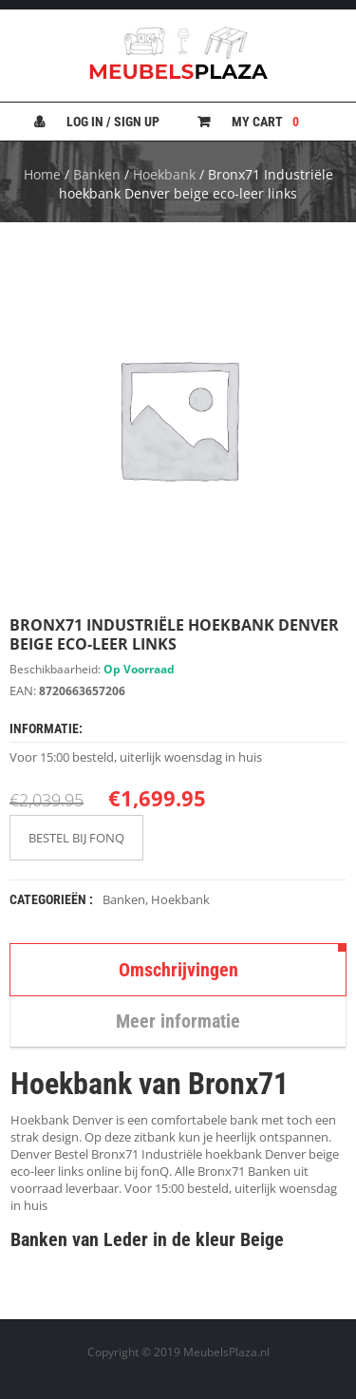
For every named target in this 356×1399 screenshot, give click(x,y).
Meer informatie (178, 1021)
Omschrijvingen (178, 969)
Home (42, 174)
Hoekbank (164, 174)
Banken (97, 174)
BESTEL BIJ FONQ (76, 837)
